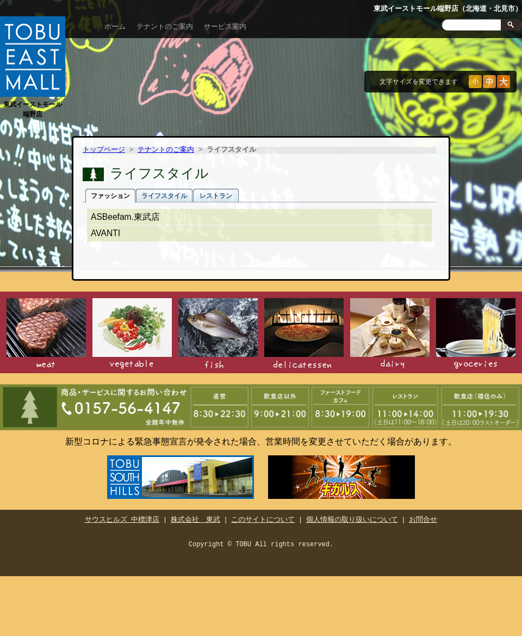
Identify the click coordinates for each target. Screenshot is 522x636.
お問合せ (423, 518)
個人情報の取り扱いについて (352, 518)
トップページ (104, 150)
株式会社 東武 (195, 518)
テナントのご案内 (164, 26)
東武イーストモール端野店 (32, 104)
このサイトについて (263, 518)
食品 (475, 334)
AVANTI (105, 233)
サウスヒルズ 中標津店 (122, 518)
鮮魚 (218, 334)
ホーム (115, 26)
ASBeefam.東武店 (125, 216)
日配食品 (390, 334)
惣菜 (304, 334)
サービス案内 (225, 26)
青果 (132, 334)
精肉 (46, 334)
